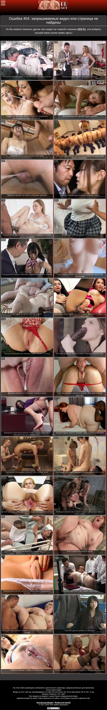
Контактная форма (45, 703)
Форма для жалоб (63, 703)
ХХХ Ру (81, 29)
